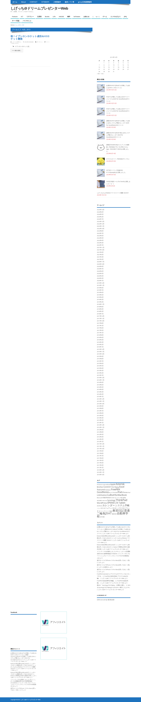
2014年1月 (100, 396)
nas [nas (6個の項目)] (104, 497)
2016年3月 (100, 342)
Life (54, 16)
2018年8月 (100, 307)
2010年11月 (100, 472)
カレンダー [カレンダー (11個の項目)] (108, 505)
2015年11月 (100, 351)
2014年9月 (100, 382)
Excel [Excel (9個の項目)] (121, 486)
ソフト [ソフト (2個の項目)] (98, 508)
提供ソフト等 (69, 2)
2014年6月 (100, 385)
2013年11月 (100, 401)
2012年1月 (100, 441)
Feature (15, 16)
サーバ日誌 (15, 21)
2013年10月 (100, 404)
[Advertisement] (111, 40)
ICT (22, 16)
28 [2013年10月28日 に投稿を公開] (99, 71)
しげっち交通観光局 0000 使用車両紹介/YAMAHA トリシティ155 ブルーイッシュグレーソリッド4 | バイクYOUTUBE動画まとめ (23, 683)
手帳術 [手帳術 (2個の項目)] (110, 511)
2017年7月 (100, 325)
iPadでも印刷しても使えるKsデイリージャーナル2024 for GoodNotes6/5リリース (118, 111)
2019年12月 (100, 283)
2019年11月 (100, 285)
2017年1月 (100, 333)
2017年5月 (100, 330)
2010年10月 (100, 474)
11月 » (102, 74)
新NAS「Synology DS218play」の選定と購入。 (111, 585)
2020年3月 (100, 278)
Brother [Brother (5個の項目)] (100, 487)
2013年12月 (100, 399)
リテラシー (30, 16)
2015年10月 (100, 354)
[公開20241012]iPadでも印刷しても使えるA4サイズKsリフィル (23, 654)
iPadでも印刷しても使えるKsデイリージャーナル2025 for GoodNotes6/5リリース (118, 99)
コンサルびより (115, 16)
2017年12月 (100, 316)
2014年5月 (100, 387)
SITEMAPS (45, 2)
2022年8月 (100, 231)
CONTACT (33, 2)
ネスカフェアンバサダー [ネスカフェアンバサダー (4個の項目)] (108, 508)
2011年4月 (100, 463)
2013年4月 (100, 415)
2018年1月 (100, 314)
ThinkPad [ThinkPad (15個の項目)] (121, 500)
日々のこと (40, 42)
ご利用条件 (57, 2)
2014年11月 (100, 380)
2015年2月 (100, 373)
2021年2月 (100, 259)
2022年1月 (100, 245)
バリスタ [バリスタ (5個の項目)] (121, 508)
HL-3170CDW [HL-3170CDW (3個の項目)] (113, 492)
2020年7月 (100, 269)
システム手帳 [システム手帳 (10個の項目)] (122, 505)
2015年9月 (100, 356)
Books (47, 16)
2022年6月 (100, 236)
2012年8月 (100, 432)
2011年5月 (100, 460)
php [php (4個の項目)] (124, 498)
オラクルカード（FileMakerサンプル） (118, 159)
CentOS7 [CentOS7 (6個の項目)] (107, 487)
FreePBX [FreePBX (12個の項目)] (115, 489)
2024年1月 (100, 219)
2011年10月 (100, 448)
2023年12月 (100, 221)
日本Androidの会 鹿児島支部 (105, 600)
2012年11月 (100, 427)
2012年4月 (100, 437)
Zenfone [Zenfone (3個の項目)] (99, 506)
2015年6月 (100, 363)
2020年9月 (100, 266)
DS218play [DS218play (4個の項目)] (115, 487)
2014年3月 (100, 392)
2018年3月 (100, 311)
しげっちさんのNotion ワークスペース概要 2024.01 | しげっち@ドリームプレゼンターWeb (113, 540)
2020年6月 (100, 271)
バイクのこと (27, 21)
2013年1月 (100, 422)
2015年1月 (100, 375)
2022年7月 (100, 233)
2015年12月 (100, 349)
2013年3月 (100, 418)
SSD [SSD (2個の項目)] (106, 500)
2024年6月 (100, 212)
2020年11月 (100, 262)
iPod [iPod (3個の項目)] (129, 492)
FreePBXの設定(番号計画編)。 (106, 581)
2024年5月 (100, 214)
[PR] (125, 16)
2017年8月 (100, 323)
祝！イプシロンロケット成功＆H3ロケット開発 (30, 37)
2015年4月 (100, 368)
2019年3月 (100, 299)
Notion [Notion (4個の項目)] (108, 498)
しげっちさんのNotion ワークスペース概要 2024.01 (113, 193)
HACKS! (61, 16)
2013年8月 (100, 408)
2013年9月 (100, 406)
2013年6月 (100, 413)
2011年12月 (100, 444)
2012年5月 (100, 434)
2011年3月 (100, 465)
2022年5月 (100, 238)
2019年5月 (100, 295)
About (23, 2)
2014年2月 (100, 394)
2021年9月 (100, 252)
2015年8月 (100, 359)
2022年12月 (100, 224)
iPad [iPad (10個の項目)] (119, 492)
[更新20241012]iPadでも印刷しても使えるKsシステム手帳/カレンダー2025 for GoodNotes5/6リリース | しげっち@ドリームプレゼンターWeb (113, 531)
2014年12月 (100, 377)
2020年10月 (100, 264)
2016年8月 (100, 335)
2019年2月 (100, 302)
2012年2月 (100, 439)
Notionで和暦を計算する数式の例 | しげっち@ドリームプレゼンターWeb (23, 676)
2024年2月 (100, 217)
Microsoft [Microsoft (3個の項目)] (99, 498)
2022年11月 (100, 226)
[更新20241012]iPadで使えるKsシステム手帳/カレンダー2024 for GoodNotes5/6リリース (118, 135)
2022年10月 (100, 228)
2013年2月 (100, 420)
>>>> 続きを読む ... (17, 50)
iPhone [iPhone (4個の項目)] (124, 492)
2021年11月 (100, 247)
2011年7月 (100, 456)
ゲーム (105, 16)
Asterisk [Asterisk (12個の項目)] (120, 484)
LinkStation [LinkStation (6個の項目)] (102, 495)
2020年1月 (100, 280)
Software (77, 16)
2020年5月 (100, 273)
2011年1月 (100, 467)
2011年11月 (100, 446)
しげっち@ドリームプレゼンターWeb (39, 8)
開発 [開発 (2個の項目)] (103, 517)
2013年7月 (100, 411)
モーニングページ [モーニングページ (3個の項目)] (104, 511)
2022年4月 (100, 240)
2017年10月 (100, 321)
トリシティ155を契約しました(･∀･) (108, 551)
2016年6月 (100, 337)
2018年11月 (100, 304)
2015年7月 (100, 361)
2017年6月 (100, 328)
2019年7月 (100, 290)
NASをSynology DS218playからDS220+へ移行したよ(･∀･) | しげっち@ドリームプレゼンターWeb (113, 587)
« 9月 (98, 74)
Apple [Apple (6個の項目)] (112, 484)
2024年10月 (100, 210)
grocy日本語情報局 (85, 2)
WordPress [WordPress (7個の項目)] (102, 502)
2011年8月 (100, 453)
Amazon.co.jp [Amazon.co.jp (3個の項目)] (101, 484)
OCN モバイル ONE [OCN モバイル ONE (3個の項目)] (117, 498)
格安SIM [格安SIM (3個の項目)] (114, 514)
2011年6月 (100, 458)
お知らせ (86, 16)
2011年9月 (100, 451)
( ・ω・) (96, 16)
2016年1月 (100, 347)
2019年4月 (100, 297)
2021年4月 (100, 254)
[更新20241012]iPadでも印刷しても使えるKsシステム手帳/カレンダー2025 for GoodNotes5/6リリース (118, 123)
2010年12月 (100, 470)
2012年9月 (100, 430)
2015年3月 (100, 370)
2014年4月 (100, 389)
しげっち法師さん (16, 42)
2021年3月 (100, 257)
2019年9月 (100, 288)
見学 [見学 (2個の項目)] (101, 517)
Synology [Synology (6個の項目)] (111, 500)
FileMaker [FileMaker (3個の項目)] (108, 490)
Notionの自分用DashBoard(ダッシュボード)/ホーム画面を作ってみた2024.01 (23, 664)
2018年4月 (100, 309)
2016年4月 (100, 340)
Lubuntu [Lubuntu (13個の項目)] (112, 495)
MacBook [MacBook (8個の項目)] (122, 495)
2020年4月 (100, 276)
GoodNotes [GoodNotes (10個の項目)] (103, 492)
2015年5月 (100, 366)
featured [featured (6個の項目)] (101, 489)
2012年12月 (100, 425)
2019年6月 (100, 292)
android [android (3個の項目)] (107, 484)
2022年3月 (100, 243)
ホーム (15, 2)
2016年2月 (100, 344)
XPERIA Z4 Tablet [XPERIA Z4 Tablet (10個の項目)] (116, 502)
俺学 (68, 16)
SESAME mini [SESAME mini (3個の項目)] (101, 500)
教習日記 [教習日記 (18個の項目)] (118, 510)
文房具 (39, 16)
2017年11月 (100, 318)
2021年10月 (100, 250)
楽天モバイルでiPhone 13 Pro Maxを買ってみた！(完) (113, 560)
